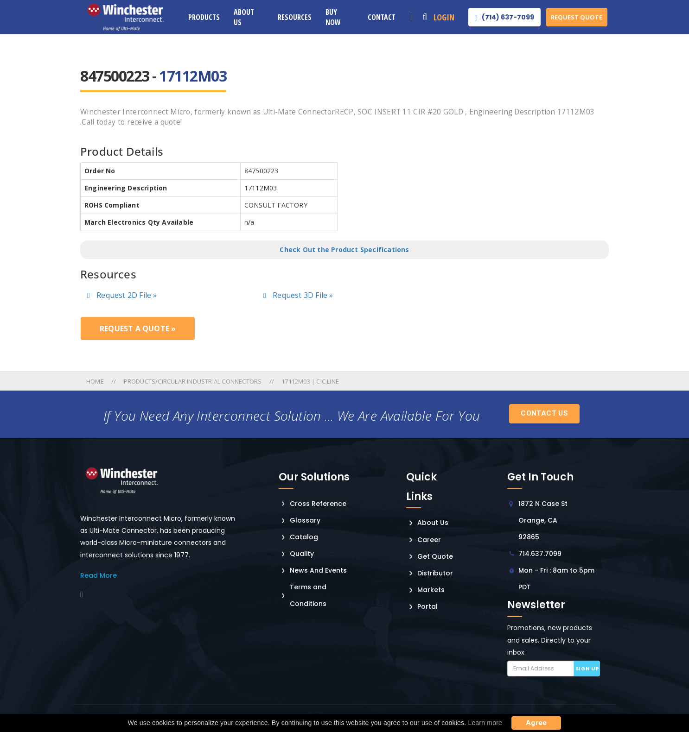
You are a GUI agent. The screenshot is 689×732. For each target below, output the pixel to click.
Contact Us (544, 413)
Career (429, 539)
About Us (244, 17)
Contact (382, 17)
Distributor (435, 573)
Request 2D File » (122, 295)
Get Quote (435, 556)
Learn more (485, 722)
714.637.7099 (539, 553)
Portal (427, 606)
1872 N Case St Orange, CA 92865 (543, 520)
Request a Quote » (138, 328)
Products (204, 17)
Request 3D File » (298, 295)
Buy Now (333, 17)
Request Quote (576, 17)
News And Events (318, 570)
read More (98, 575)
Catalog (304, 537)
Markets (431, 589)
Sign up (587, 668)
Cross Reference (318, 503)
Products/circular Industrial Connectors (193, 381)
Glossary (305, 520)
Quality (302, 553)
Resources (295, 17)
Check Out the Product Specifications (344, 249)
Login (444, 17)
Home (95, 381)
